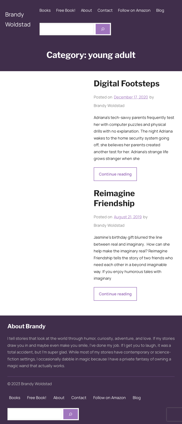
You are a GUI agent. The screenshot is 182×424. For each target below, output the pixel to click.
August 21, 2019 (128, 216)
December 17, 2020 (131, 97)
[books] (70, 414)
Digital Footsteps (127, 83)
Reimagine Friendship (114, 198)
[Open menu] (103, 29)
